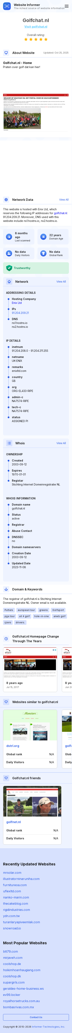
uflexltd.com (12, 891)
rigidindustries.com (16, 910)
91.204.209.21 (20, 312)
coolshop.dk (12, 976)
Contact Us (36, 1017)
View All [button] (64, 199)
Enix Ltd (17, 302)
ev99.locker (11, 995)
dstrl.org (12, 746)
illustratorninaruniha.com (21, 879)
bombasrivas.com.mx (18, 1007)
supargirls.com (14, 982)
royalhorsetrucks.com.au (21, 1001)
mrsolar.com (12, 873)
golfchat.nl (60, 213)
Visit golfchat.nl (35, 26)
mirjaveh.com (12, 958)
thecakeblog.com (15, 903)
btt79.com (10, 951)
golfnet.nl (13, 822)
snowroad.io (12, 928)
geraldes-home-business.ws (23, 988)
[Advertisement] (36, 80)
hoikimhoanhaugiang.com (21, 970)
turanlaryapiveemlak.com (21, 922)
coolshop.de (12, 964)
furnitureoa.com (15, 885)
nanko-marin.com (16, 897)
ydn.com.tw (11, 916)
